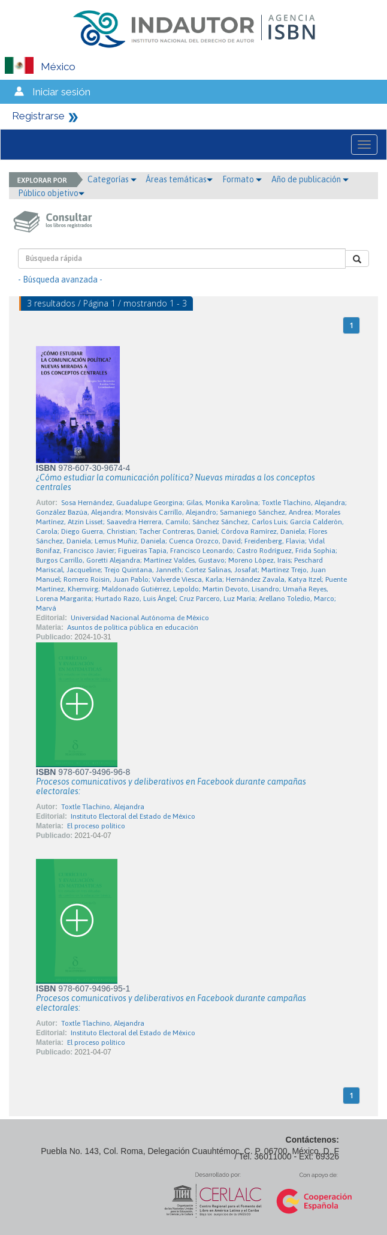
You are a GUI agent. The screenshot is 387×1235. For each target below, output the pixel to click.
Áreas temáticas (179, 179)
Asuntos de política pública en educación (132, 627)
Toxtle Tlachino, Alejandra (102, 807)
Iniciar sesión (61, 92)
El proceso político (96, 826)
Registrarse (38, 116)
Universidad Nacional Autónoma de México (140, 618)
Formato (242, 179)
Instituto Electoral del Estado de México (133, 816)
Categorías (112, 179)
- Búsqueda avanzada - (60, 279)
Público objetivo (51, 193)
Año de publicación (310, 179)
